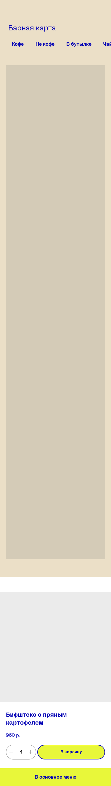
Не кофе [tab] (45, 44)
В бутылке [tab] (78, 44)
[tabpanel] (55, 321)
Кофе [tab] (18, 44)
